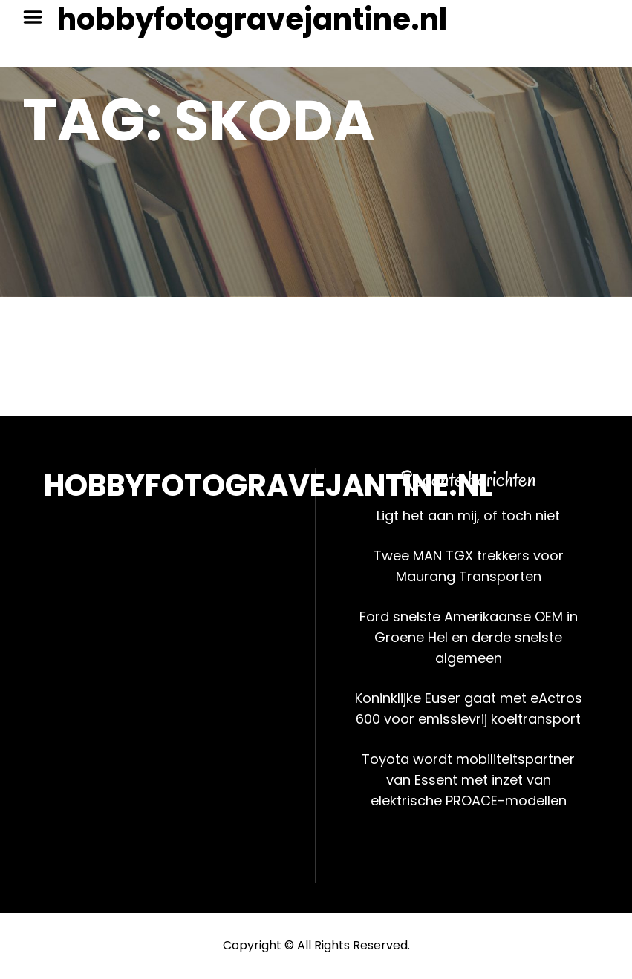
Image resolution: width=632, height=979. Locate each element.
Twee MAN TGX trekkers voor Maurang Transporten (469, 566)
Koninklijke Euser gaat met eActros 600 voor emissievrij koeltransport (468, 708)
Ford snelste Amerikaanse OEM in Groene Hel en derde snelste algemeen (468, 637)
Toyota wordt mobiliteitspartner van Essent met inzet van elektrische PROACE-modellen (468, 780)
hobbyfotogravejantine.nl (252, 19)
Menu (37, 17)
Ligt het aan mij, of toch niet (468, 515)
